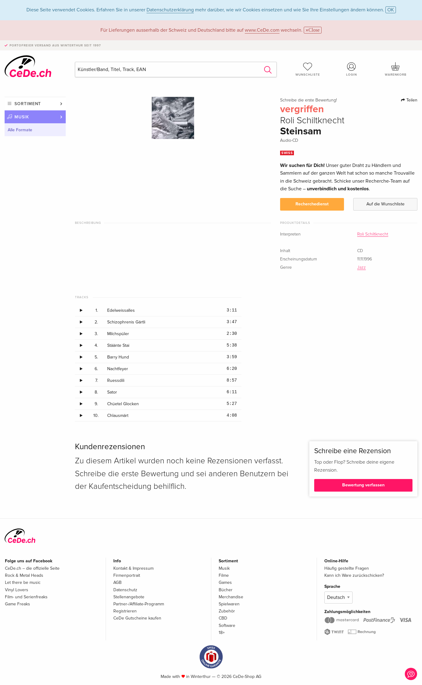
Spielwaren (229, 604)
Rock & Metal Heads (24, 575)
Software (227, 625)
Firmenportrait (126, 575)
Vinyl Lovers (16, 589)
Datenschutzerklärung (170, 10)
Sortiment (27, 103)
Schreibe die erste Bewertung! (308, 100)
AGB (117, 582)
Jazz (361, 267)
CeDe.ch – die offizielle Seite (32, 568)
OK (390, 10)
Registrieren (125, 611)
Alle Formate (20, 130)
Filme (224, 575)
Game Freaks (17, 604)
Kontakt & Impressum (133, 568)
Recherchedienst (312, 204)
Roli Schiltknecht (372, 234)
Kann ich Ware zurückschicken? (354, 575)
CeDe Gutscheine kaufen (137, 618)
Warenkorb (395, 69)
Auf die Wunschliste (385, 204)
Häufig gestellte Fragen (346, 568)
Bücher (225, 589)
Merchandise (231, 597)
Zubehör (227, 611)
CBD (223, 618)
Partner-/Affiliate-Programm (138, 604)
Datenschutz (125, 589)
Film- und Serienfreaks (26, 597)
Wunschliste (308, 69)
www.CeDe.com (262, 30)
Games (225, 582)
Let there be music (23, 582)
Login (352, 69)
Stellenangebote (128, 597)
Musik (21, 117)
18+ (222, 632)
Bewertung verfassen (363, 485)
